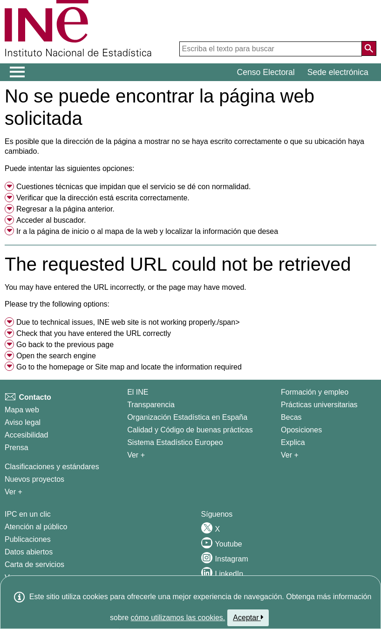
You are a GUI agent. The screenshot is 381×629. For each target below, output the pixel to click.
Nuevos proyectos (34, 479)
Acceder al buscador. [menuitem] (51, 220)
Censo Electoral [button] (266, 72)
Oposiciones (301, 430)
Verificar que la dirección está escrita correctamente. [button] (103, 198)
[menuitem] (190, 186)
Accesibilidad (26, 435)
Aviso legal (23, 422)
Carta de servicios (34, 564)
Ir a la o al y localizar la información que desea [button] (147, 231)
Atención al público (36, 527)
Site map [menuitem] (109, 367)
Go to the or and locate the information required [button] (129, 367)
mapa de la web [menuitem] (131, 231)
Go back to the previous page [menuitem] (65, 345)
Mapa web (22, 410)
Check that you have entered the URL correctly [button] (93, 333)
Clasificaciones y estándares (52, 467)
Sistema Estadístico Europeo (175, 442)
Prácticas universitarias (319, 405)
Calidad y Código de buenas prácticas (190, 430)
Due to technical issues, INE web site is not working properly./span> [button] (128, 322)
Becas (291, 417)
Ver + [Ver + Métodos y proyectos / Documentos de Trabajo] (13, 492)
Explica (293, 442)
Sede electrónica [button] (337, 72)
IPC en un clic (28, 514)
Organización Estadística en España (187, 417)
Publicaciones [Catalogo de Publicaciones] (28, 539)
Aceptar (248, 617)
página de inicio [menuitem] (62, 231)
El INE (137, 392)
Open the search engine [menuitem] (56, 356)
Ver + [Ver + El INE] (136, 455)
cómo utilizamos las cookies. (178, 618)
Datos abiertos (29, 552)
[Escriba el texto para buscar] (270, 48)
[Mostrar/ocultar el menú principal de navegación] (17, 72)
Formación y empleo (314, 392)
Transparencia (151, 405)
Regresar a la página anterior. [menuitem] (65, 209)
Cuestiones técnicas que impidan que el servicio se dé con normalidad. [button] (133, 187)
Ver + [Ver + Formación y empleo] (290, 455)
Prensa (16, 447)
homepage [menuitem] (66, 367)
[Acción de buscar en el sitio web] (368, 48)
